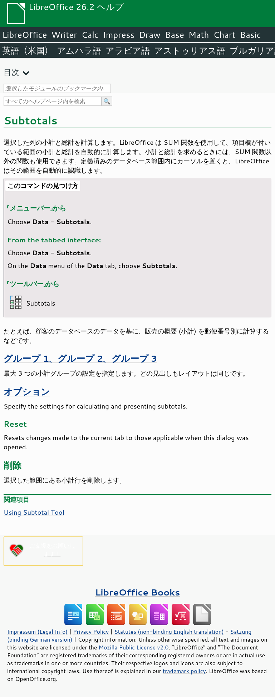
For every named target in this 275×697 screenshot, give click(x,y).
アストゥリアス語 (189, 50)
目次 (11, 72)
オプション (27, 391)
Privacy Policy (91, 632)
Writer (64, 35)
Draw (149, 35)
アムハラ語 (79, 50)
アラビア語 (127, 50)
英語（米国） (27, 50)
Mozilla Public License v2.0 (134, 647)
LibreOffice (24, 35)
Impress (119, 35)
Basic (250, 35)
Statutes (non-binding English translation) (169, 632)
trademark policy (184, 671)
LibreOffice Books (137, 592)
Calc (90, 35)
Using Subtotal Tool (34, 512)
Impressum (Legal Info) (37, 632)
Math (198, 35)
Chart (224, 35)
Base (174, 35)
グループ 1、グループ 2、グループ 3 (80, 358)
